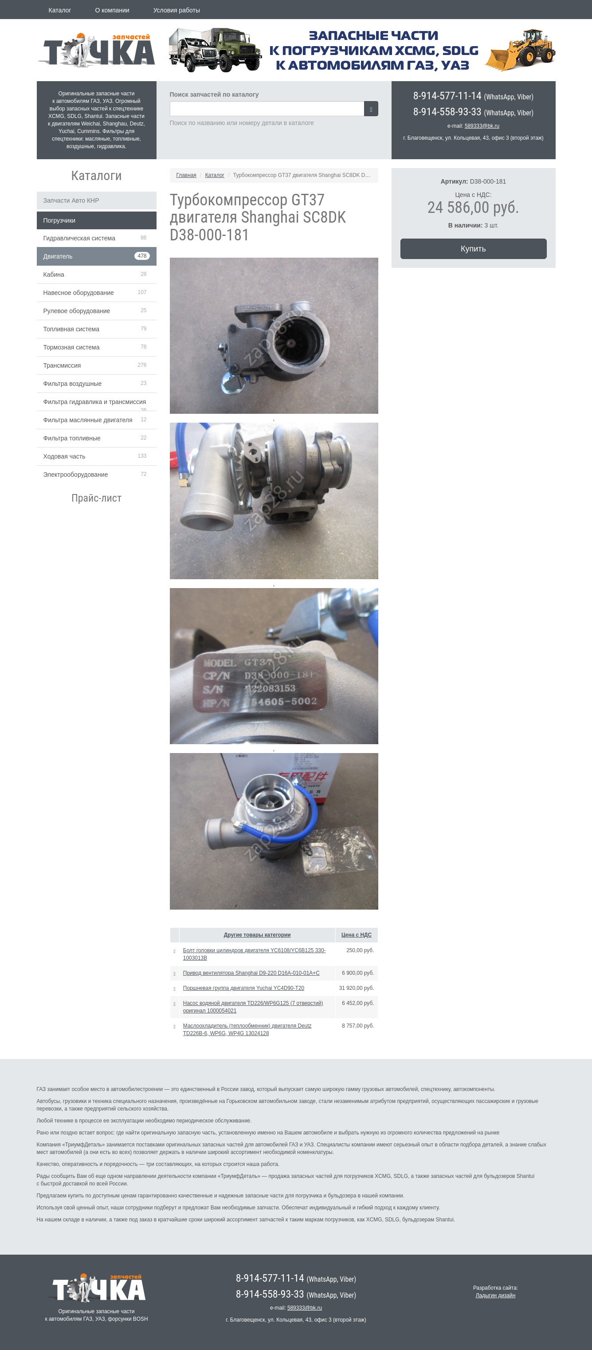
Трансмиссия (62, 365)
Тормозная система (71, 347)
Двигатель (58, 256)
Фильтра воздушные (72, 383)
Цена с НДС (356, 935)
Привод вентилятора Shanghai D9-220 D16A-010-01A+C (251, 973)
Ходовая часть (64, 456)
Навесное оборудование (78, 292)
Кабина (53, 274)
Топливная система (71, 329)
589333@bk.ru (482, 126)
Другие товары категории (257, 935)
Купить (473, 248)
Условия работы (176, 10)
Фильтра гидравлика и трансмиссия (94, 401)
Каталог (60, 10)
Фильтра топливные (72, 438)
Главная (186, 175)
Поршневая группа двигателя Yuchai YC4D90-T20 (243, 988)
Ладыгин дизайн (496, 1295)
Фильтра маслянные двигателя (88, 420)
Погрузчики (59, 220)
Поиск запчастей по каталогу (214, 94)
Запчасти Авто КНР (71, 200)
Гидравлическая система (79, 238)
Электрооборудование (75, 474)
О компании (112, 10)
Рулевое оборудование (76, 310)
